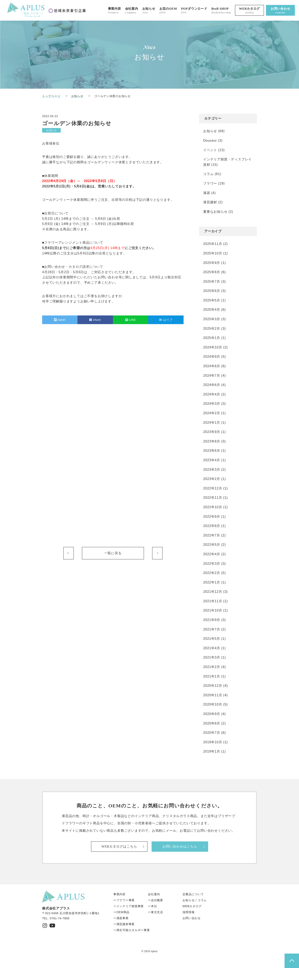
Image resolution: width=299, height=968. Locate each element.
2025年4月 (211, 309)
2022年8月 (211, 526)
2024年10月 (212, 347)
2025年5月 (211, 300)
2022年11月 (212, 497)
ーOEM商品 (121, 912)
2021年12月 (212, 591)
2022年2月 (211, 573)
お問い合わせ (192, 918)
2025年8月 (211, 272)
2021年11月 (212, 601)
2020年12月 (212, 685)
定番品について (193, 894)
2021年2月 (211, 667)
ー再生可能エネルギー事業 (131, 930)
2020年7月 (211, 732)
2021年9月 (211, 620)
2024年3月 (211, 403)
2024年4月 (211, 394)
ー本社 (152, 906)
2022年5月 (211, 544)
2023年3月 (211, 469)
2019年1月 (211, 751)
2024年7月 (211, 375)
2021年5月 (211, 638)
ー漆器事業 (121, 918)
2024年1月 (211, 422)
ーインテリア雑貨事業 (128, 906)
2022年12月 (212, 488)
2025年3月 (211, 319)
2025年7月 (211, 281)
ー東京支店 (155, 912)
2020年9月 (211, 714)
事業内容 (119, 894)
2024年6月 (211, 385)
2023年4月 (211, 460)
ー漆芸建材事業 (124, 924)
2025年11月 (212, 244)
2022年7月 (211, 535)
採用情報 (189, 912)
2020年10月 (212, 704)
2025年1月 (211, 338)
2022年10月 (212, 507)
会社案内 (154, 894)
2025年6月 (211, 291)
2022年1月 (211, 582)
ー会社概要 (155, 900)
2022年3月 (211, 563)
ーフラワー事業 (124, 900)
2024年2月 (211, 413)
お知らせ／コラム (195, 900)
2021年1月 (211, 676)
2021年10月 (212, 610)
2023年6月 (211, 450)
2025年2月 (211, 328)
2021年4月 (211, 648)
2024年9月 (211, 356)
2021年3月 (211, 657)
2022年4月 (211, 554)
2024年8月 (211, 366)
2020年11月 (212, 695)
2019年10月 (212, 742)
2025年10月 (212, 253)
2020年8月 (211, 723)
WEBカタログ (192, 906)
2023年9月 (211, 432)
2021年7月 (211, 629)
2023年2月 (211, 479)
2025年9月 (211, 263)
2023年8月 (211, 441)
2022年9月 (211, 516)
